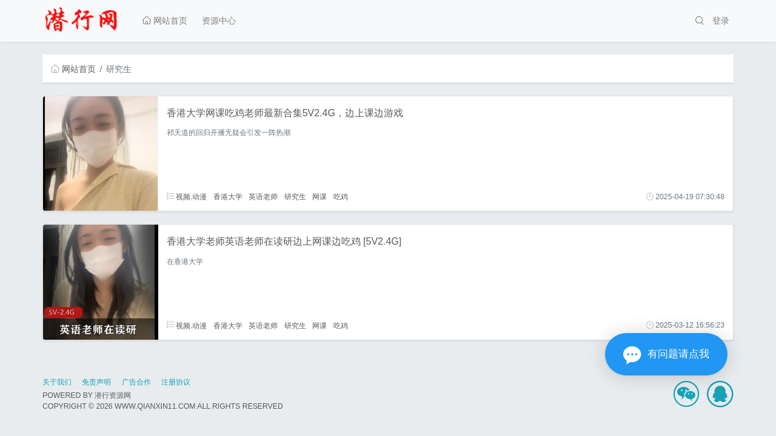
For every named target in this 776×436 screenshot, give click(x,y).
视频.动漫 (187, 197)
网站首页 (164, 20)
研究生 (295, 197)
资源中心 (219, 20)
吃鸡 (340, 197)
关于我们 (57, 382)
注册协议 (175, 382)
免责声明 (96, 382)
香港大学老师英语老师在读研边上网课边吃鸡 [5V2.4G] (284, 241)
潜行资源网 (113, 395)
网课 (319, 197)
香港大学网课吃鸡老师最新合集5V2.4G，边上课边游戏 (285, 113)
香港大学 (227, 197)
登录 (720, 20)
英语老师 (263, 197)
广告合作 (136, 382)
